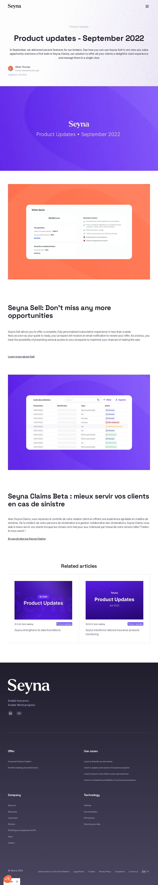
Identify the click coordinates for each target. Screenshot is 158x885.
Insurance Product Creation (19, 761)
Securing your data (92, 824)
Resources (12, 811)
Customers (13, 818)
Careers (11, 843)
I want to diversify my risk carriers (98, 761)
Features (87, 805)
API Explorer (89, 818)
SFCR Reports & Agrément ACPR (22, 830)
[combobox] (12, 881)
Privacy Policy (105, 871)
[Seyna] (14, 6)
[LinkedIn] (10, 713)
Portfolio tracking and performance (23, 767)
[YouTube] (19, 713)
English (9, 881)
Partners (11, 824)
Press (10, 836)
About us (12, 805)
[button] (146, 6)
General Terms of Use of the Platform (54, 871)
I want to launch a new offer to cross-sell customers (106, 774)
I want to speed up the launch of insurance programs (106, 767)
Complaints (120, 871)
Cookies (91, 871)
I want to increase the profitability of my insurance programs (110, 780)
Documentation (90, 811)
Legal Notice (78, 871)
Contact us (133, 871)
